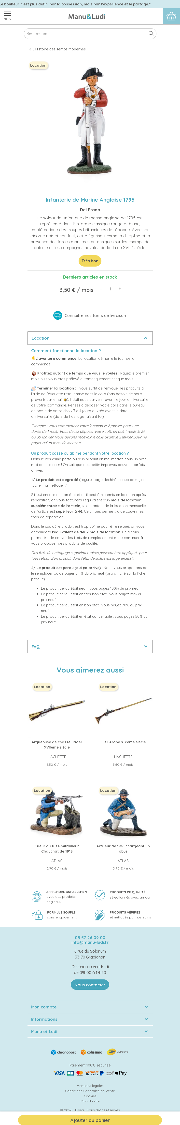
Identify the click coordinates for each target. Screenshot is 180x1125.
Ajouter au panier (90, 1120)
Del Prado (90, 209)
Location (40, 338)
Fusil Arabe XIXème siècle (123, 742)
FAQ (36, 646)
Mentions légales (90, 1085)
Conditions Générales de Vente (90, 1091)
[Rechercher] (90, 33)
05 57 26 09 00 (90, 937)
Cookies (90, 1096)
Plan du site (90, 1101)
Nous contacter (90, 984)
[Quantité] (110, 289)
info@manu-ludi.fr (90, 942)
